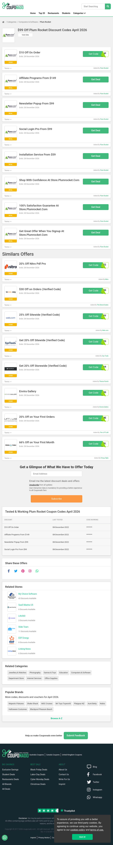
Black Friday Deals (38, 769)
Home (33, 13)
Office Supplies (51, 678)
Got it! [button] (82, 837)
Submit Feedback (76, 735)
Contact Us (64, 774)
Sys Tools (105, 356)
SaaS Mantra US (25, 605)
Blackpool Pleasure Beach (41, 709)
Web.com (105, 330)
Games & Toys (50, 672)
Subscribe (56, 498)
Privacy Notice (44, 838)
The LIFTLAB (104, 432)
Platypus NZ (79, 703)
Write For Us (64, 779)
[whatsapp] (37, 571)
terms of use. (97, 830)
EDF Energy (23, 638)
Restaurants (53, 13)
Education (63, 672)
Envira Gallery (103, 407)
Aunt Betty (92, 703)
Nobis (102, 703)
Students (66, 13)
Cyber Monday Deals (39, 779)
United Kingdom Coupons (72, 755)
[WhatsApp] (6, 838)
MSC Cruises (46, 703)
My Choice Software (27, 594)
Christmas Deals (37, 784)
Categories (78, 13)
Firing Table (104, 458)
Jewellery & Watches (17, 672)
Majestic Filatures (16, 703)
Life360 (21, 616)
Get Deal (95, 79)
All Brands (6, 784)
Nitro (106, 279)
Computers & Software (28, 22)
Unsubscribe (34, 485)
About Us (63, 769)
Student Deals (8, 774)
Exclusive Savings (10, 769)
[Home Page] (4, 22)
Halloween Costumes (18, 709)
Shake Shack (32, 703)
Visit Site (25, 35)
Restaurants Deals (10, 779)
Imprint (62, 784)
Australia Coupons (36, 755)
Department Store (16, 678)
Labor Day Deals (37, 774)
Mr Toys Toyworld (63, 703)
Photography (35, 672)
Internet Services (34, 678)
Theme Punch (103, 381)
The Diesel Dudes (102, 305)
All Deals (6, 789)
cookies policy (77, 830)
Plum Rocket (45, 22)
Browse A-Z (56, 718)
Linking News (24, 649)
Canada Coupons (53, 755)
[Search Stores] (108, 6)
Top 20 (42, 13)
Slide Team (23, 627)
